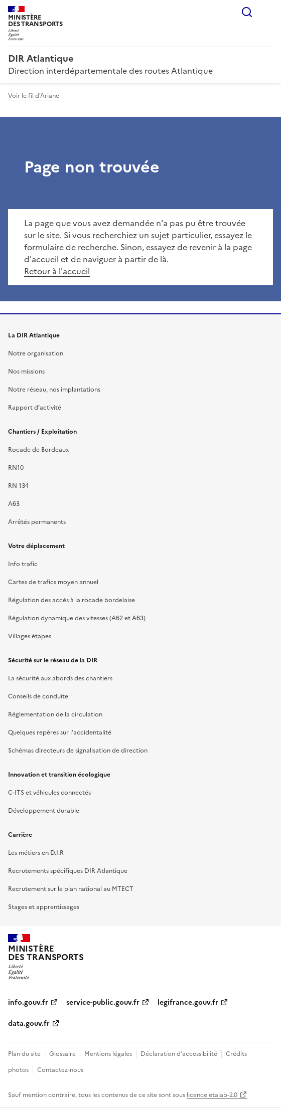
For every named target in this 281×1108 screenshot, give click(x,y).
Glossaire (62, 1053)
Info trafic (23, 564)
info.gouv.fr (28, 1002)
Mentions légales (108, 1053)
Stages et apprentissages (43, 906)
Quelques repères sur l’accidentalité (59, 732)
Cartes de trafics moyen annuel (53, 582)
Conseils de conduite (38, 696)
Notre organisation (35, 353)
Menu (267, 12)
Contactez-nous (60, 1069)
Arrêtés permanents (37, 521)
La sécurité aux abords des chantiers (60, 678)
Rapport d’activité (34, 407)
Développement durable (43, 810)
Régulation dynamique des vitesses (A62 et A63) (77, 618)
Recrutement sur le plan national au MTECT (70, 888)
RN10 (16, 467)
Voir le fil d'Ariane (33, 95)
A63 (14, 503)
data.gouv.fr (29, 1023)
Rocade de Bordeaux (38, 449)
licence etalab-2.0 (212, 1094)
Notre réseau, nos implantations (54, 389)
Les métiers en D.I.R (36, 852)
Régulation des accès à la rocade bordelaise (71, 600)
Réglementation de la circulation (55, 714)
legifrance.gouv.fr (188, 1002)
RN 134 (18, 485)
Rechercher (247, 12)
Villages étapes (29, 636)
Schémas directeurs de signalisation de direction (78, 750)
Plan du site (24, 1053)
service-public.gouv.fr (102, 1002)
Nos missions (26, 371)
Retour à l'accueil (57, 271)
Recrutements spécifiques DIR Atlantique (67, 870)
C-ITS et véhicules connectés (49, 792)
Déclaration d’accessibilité (178, 1053)
